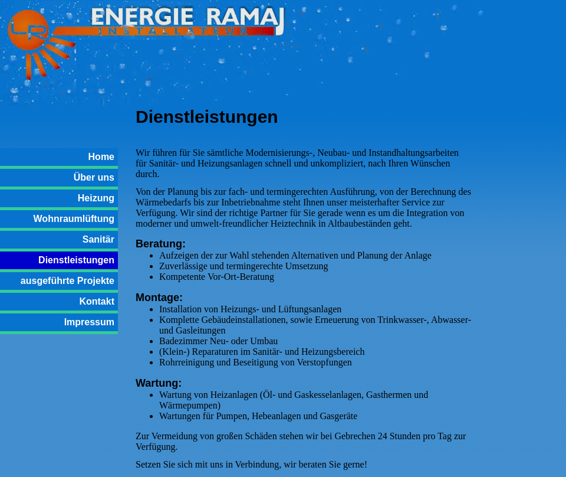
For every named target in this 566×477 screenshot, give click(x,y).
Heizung (96, 198)
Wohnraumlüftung (74, 219)
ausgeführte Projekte (67, 281)
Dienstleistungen (76, 260)
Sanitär (98, 239)
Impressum (89, 322)
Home (101, 157)
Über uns (94, 177)
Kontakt (96, 301)
